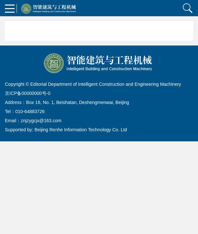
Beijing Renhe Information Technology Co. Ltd (80, 129)
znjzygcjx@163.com (41, 120)
